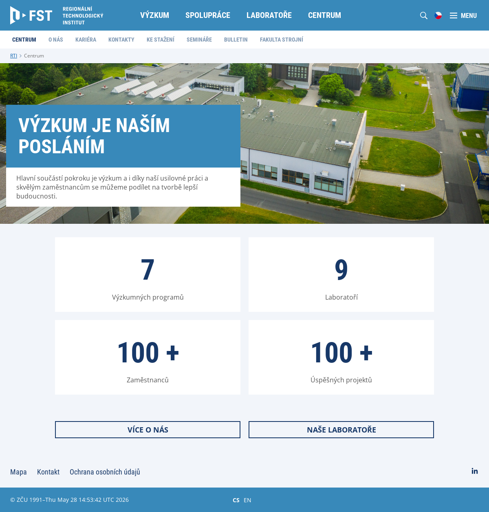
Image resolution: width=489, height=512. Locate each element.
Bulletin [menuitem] (236, 39)
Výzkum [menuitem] (154, 15)
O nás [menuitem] (55, 39)
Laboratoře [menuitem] (269, 15)
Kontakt (48, 472)
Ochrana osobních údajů (105, 472)
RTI (13, 55)
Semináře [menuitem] (199, 39)
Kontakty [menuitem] (121, 39)
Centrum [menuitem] (324, 15)
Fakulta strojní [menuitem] (281, 39)
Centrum (34, 55)
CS (236, 499)
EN (247, 499)
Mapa (18, 472)
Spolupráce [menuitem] (207, 15)
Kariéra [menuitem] (85, 39)
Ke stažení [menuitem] (160, 39)
